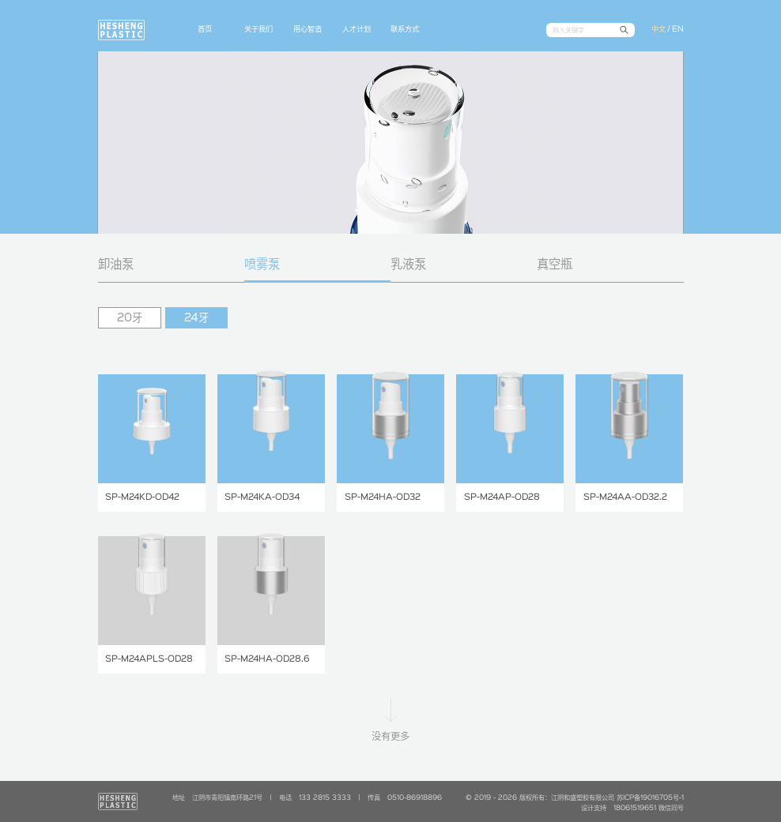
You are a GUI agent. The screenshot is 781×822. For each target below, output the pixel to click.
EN (678, 29)
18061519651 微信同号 (648, 808)
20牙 (129, 318)
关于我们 (258, 29)
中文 (658, 29)
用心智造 (307, 29)
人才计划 (356, 29)
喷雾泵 (262, 265)
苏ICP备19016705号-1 (650, 797)
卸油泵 (116, 265)
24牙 (196, 318)
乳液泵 (408, 265)
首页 (205, 29)
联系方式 (404, 29)
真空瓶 (554, 265)
